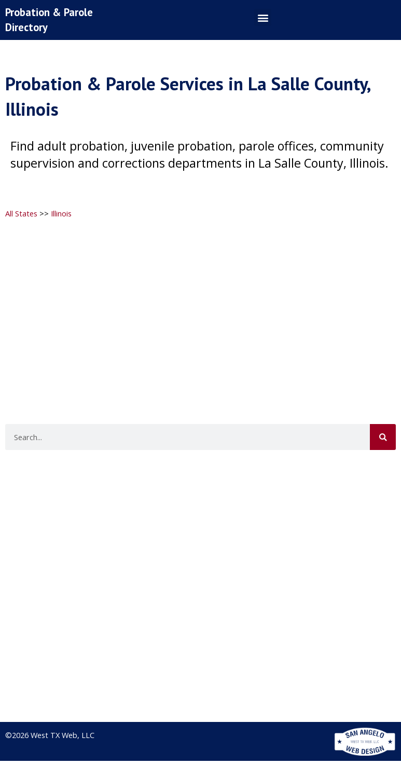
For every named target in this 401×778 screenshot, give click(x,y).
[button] (262, 17)
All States (21, 213)
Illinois (61, 213)
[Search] (383, 437)
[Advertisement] (199, 302)
